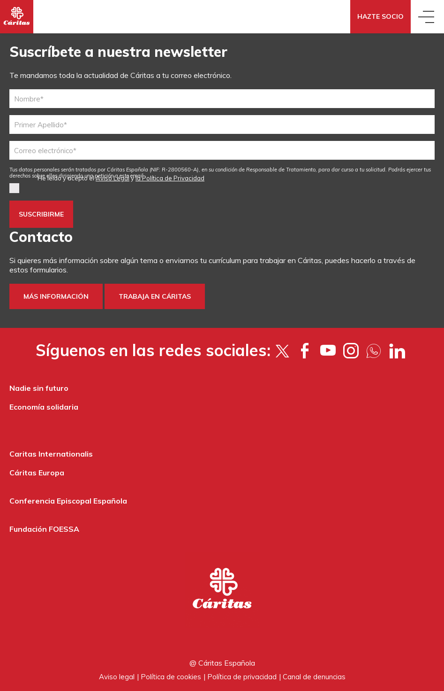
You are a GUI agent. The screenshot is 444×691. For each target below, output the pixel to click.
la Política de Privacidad (169, 178)
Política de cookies (171, 676)
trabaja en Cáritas (155, 296)
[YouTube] (327, 350)
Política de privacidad (242, 676)
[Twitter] (282, 350)
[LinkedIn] (396, 350)
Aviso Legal (112, 178)
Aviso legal (117, 676)
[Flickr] (373, 350)
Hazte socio (380, 16)
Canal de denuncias (314, 676)
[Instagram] (350, 350)
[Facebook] (304, 350)
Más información (56, 296)
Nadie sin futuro (38, 388)
